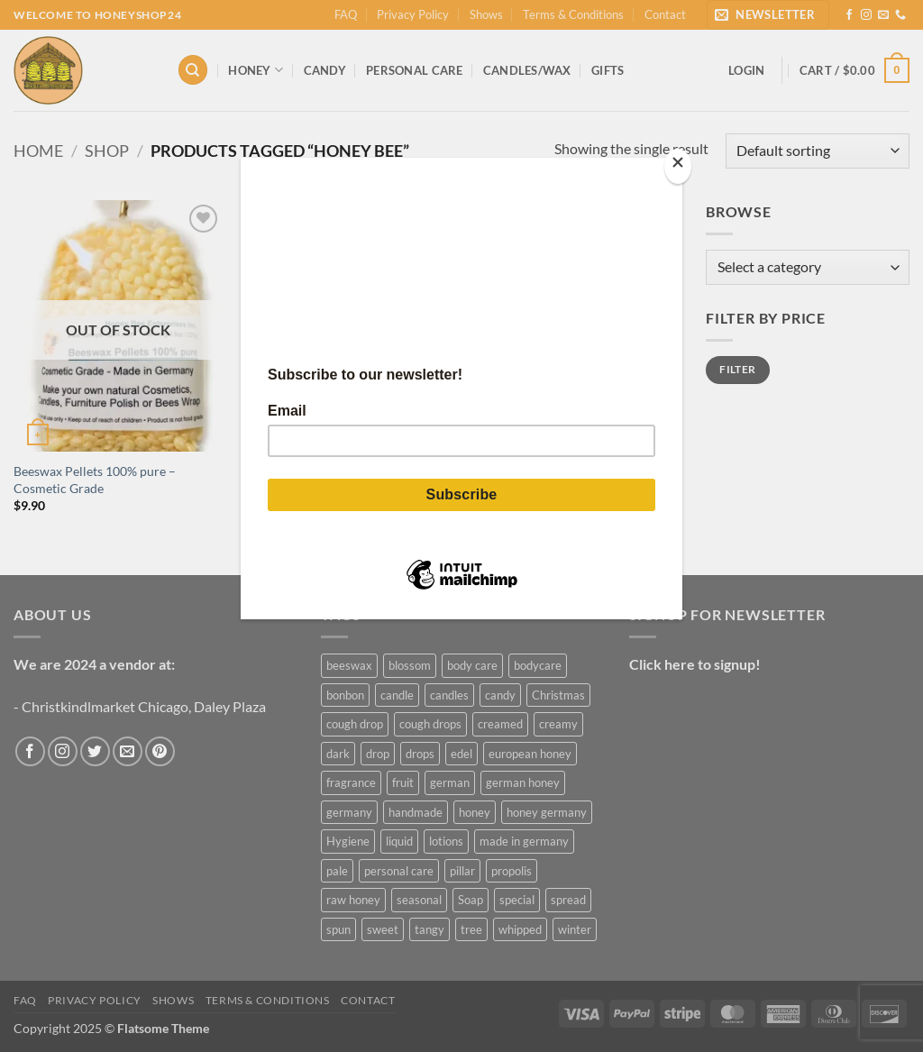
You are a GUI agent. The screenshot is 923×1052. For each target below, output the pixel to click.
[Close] (677, 166)
